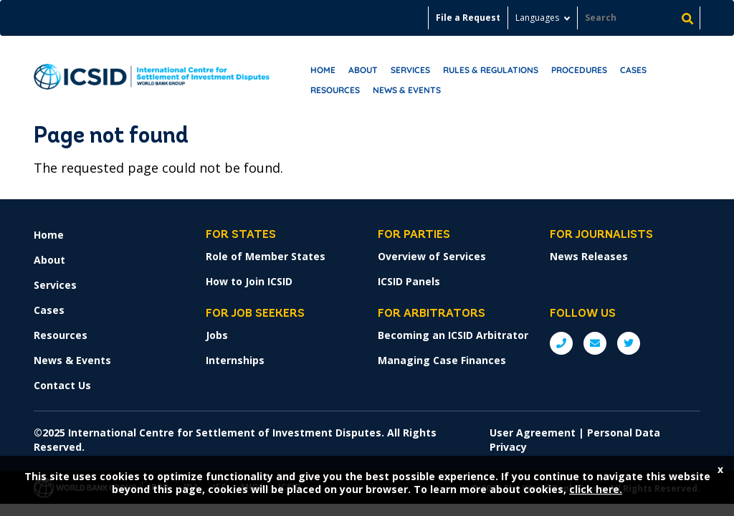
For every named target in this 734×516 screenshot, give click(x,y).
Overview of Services (432, 256)
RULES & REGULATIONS (490, 69)
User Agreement (533, 432)
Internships (235, 360)
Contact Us (62, 385)
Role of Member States (265, 256)
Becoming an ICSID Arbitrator (453, 335)
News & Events (407, 90)
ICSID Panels (409, 281)
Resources (335, 90)
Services (410, 69)
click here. (595, 489)
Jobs (217, 335)
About (363, 69)
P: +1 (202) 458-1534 (561, 343)
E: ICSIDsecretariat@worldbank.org (594, 343)
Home (322, 69)
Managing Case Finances (442, 360)
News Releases (589, 256)
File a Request (468, 17)
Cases (633, 69)
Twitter (628, 343)
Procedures (579, 69)
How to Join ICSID (249, 281)
